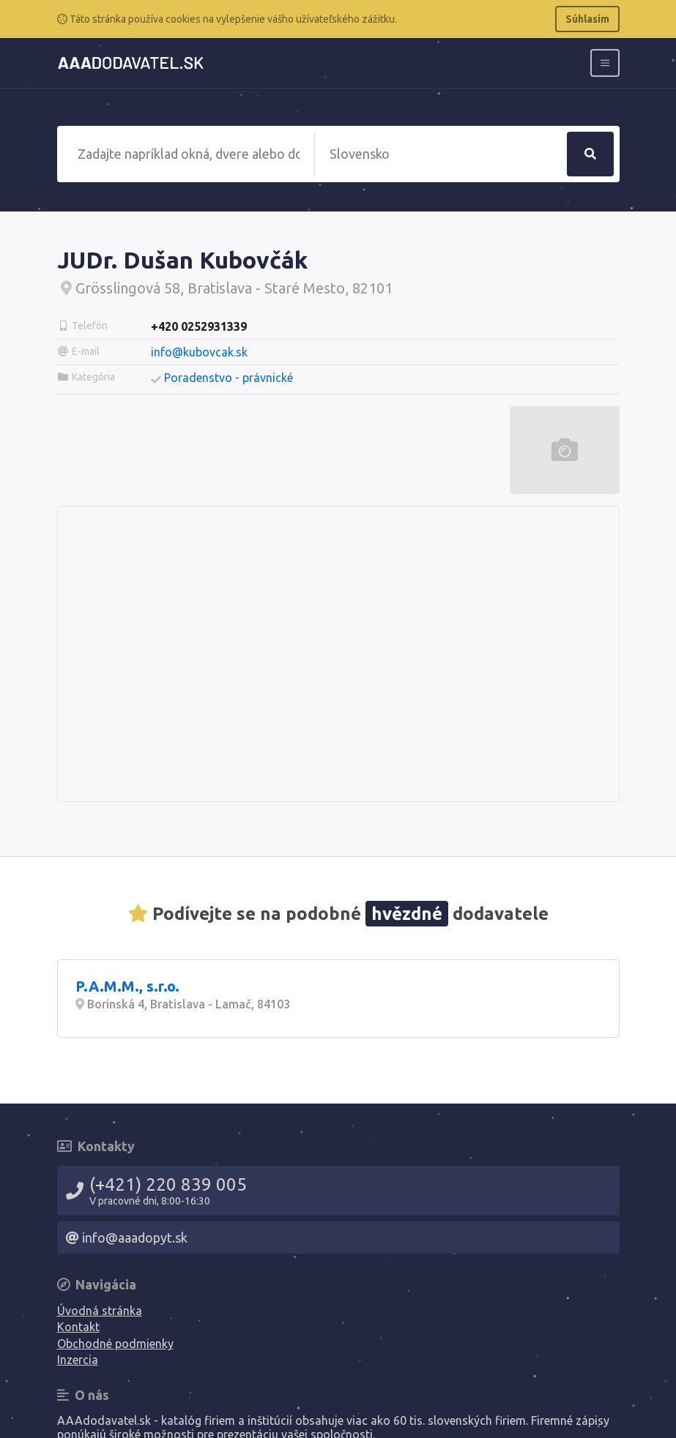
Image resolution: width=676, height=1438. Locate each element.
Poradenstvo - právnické (228, 377)
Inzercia (77, 1359)
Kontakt (78, 1326)
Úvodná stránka (99, 1310)
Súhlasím (587, 19)
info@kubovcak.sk (199, 352)
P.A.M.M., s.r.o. (127, 986)
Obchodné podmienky (115, 1343)
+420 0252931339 (199, 326)
